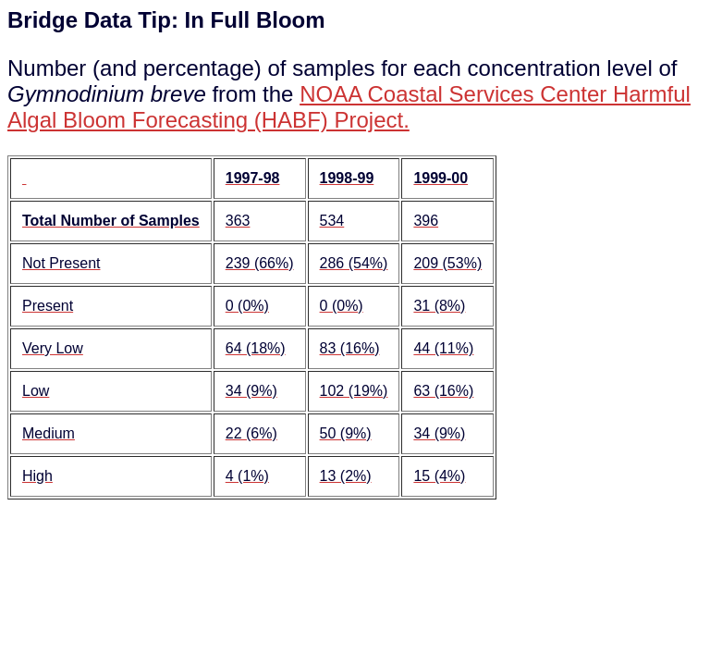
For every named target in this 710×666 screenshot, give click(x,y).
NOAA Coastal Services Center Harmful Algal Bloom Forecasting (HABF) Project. (349, 106)
